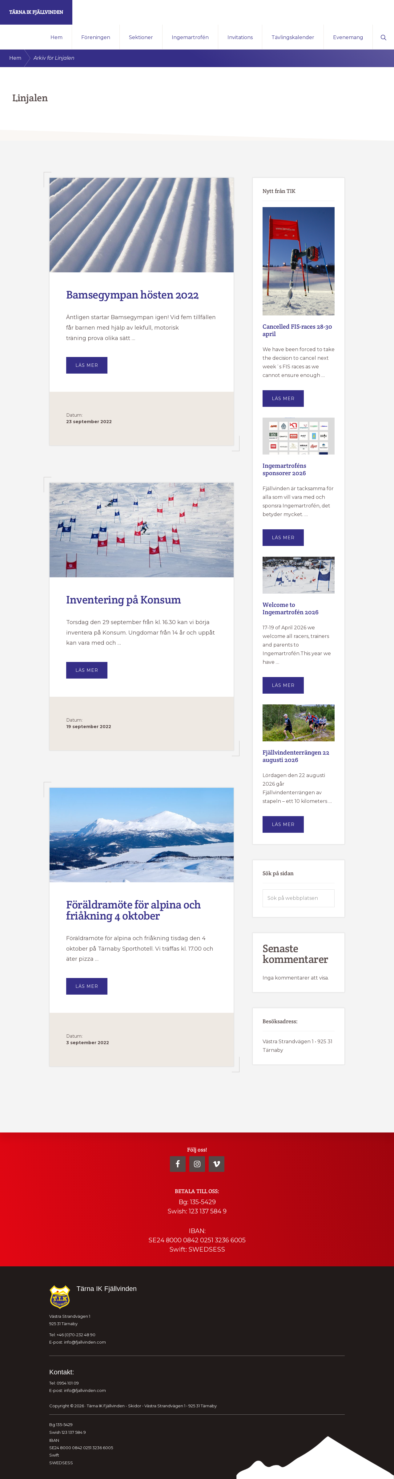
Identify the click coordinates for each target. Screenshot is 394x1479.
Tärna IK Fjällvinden (36, 12)
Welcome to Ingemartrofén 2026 (291, 608)
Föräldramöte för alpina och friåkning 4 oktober (133, 910)
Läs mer (91, 368)
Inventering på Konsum (123, 599)
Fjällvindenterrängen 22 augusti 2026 (296, 756)
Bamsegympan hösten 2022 (132, 294)
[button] (383, 37)
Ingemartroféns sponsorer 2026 (284, 469)
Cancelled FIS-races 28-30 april (297, 330)
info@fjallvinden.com (85, 1342)
